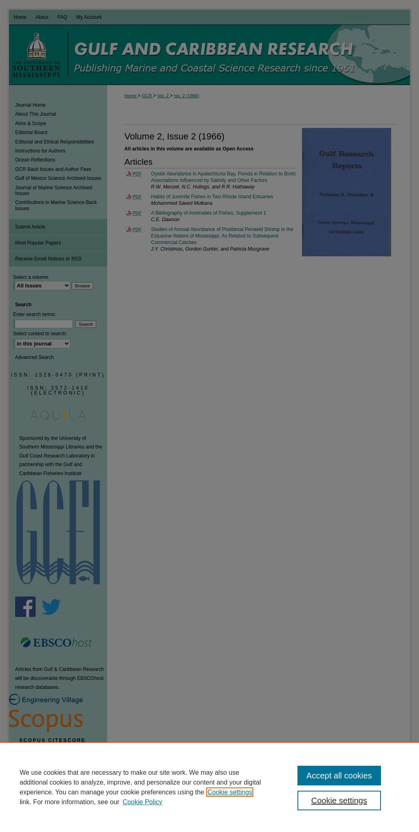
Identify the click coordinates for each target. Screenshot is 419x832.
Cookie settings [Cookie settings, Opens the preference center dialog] (339, 800)
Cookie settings (229, 792)
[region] (209, 787)
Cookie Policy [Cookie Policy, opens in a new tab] (142, 801)
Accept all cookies (339, 775)
